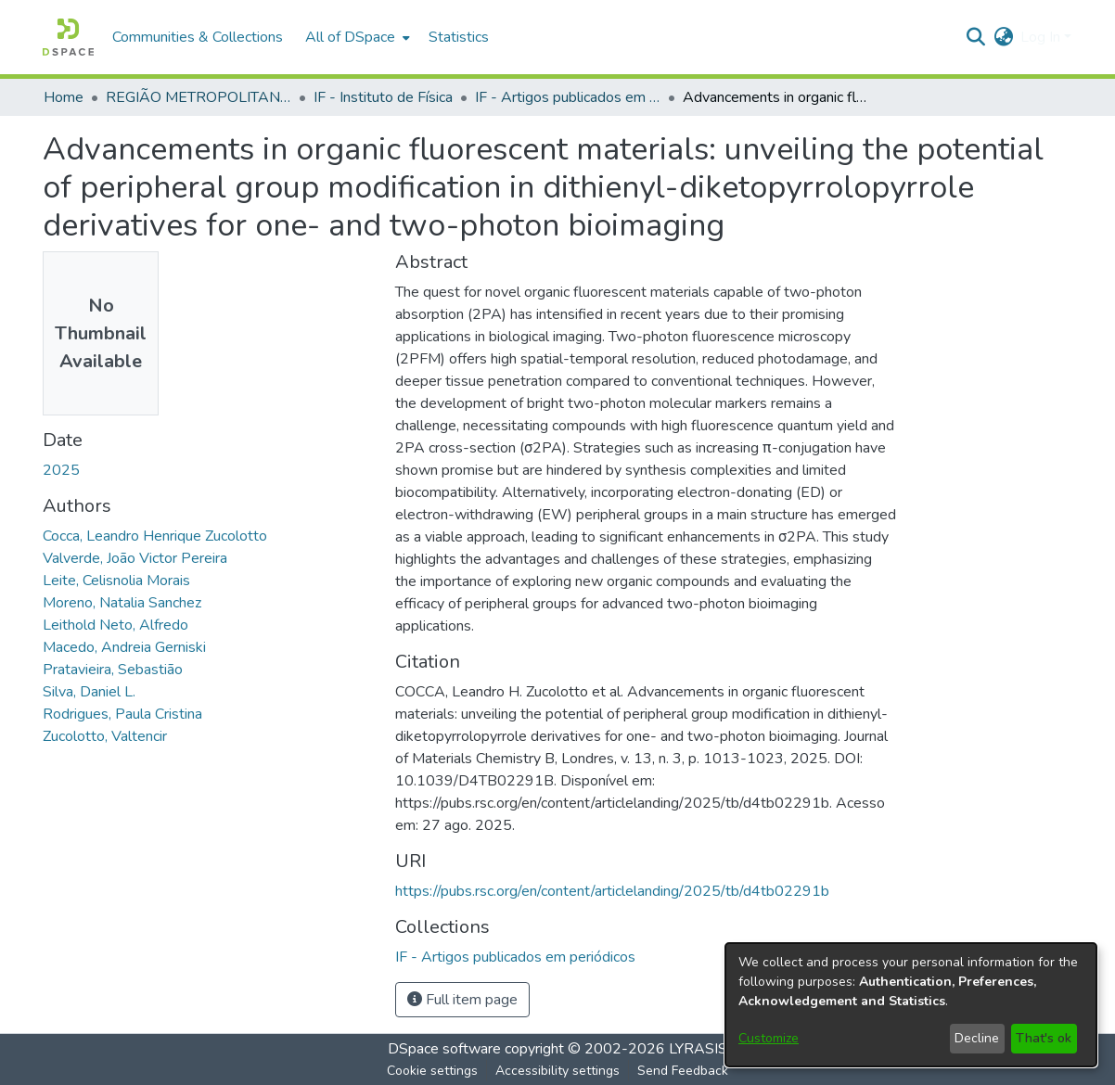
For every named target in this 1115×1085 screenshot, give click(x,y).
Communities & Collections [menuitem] (197, 37)
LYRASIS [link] (698, 1049)
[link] (515, 957)
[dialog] (910, 1004)
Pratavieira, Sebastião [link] (113, 669)
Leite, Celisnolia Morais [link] (116, 580)
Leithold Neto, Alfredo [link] (115, 625)
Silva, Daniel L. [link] (89, 692)
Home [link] (63, 97)
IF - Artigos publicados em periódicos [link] (567, 97)
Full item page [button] (462, 999)
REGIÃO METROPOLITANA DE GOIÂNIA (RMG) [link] (198, 97)
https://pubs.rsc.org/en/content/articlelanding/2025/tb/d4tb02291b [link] (612, 891)
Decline (977, 1038)
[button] (68, 37)
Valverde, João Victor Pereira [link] (135, 558)
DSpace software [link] (444, 1049)
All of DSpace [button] (350, 37)
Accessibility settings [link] (557, 1070)
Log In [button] (1042, 37)
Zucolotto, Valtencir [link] (105, 736)
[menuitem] (355, 37)
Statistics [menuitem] (459, 37)
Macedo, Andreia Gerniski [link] (124, 647)
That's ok (1043, 1038)
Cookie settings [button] (432, 1070)
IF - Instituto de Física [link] (383, 97)
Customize (768, 1038)
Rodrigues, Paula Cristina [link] (122, 714)
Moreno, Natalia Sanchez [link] (122, 603)
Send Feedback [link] (682, 1070)
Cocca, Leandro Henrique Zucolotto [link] (155, 536)
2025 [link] (61, 470)
